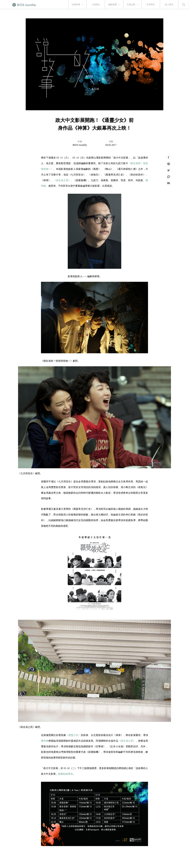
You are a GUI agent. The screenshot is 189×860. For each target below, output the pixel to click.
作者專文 (150, 4)
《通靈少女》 (73, 735)
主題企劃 (131, 4)
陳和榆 (44, 740)
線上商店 (169, 4)
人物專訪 (95, 4)
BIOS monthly (80, 145)
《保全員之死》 (62, 180)
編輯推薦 (112, 4)
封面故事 (76, 4)
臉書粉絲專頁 (65, 774)
